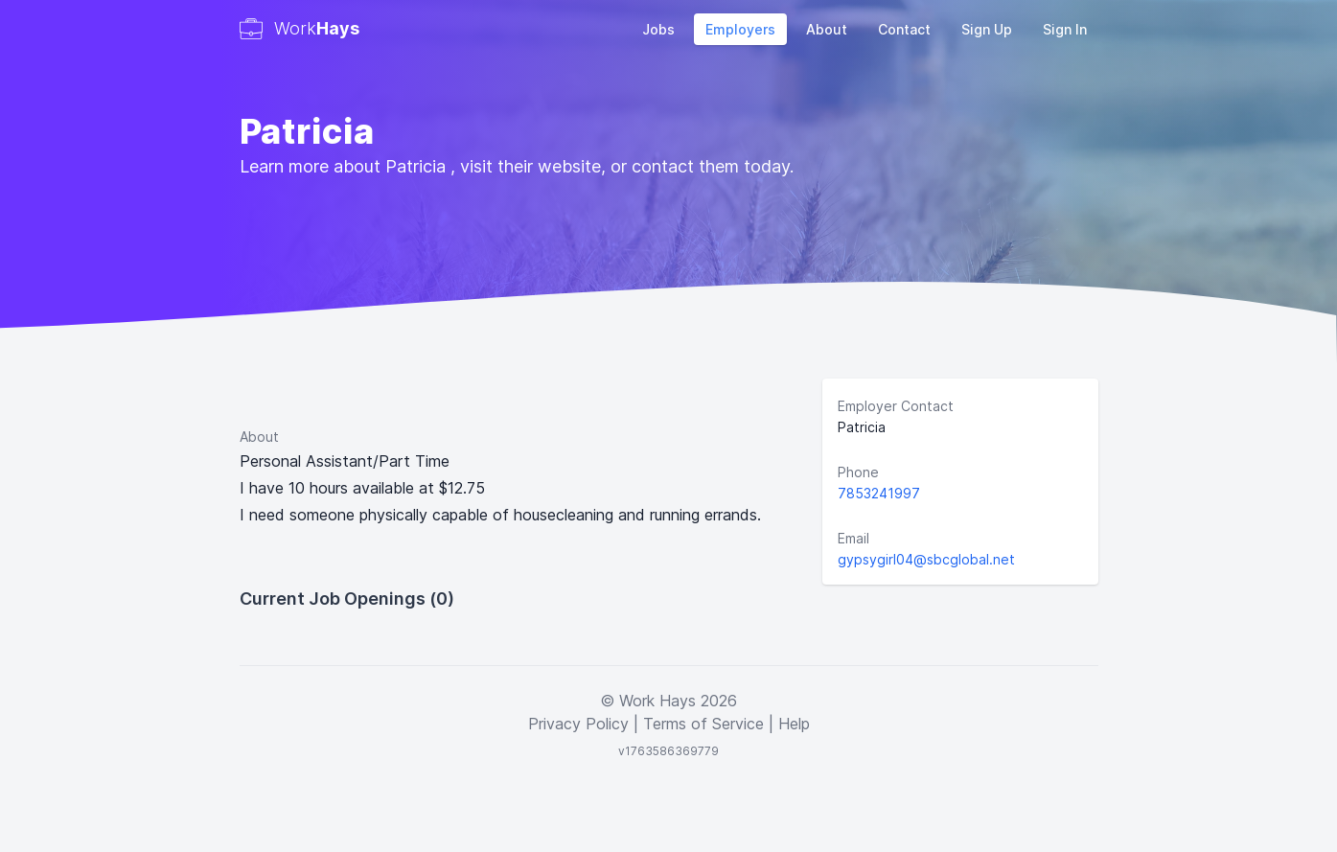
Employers (740, 29)
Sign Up (986, 29)
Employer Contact (896, 406)
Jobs (658, 29)
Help (794, 723)
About (826, 29)
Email (853, 538)
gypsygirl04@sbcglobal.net (926, 559)
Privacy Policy (578, 723)
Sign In (1065, 29)
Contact (904, 29)
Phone (858, 472)
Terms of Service (703, 723)
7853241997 (879, 493)
